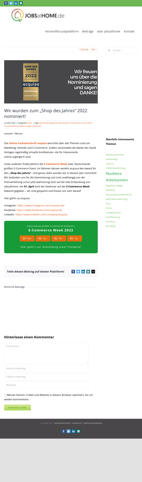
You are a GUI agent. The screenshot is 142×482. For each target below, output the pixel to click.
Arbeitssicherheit (115, 154)
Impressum (77, 423)
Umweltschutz (113, 212)
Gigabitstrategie (114, 185)
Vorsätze (110, 221)
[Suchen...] (122, 50)
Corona (110, 163)
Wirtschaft (37, 126)
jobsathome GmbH (62, 423)
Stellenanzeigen (25, 126)
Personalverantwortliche (119, 194)
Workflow (111, 226)
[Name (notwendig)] (46, 368)
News (30, 123)
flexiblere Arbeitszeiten (71, 123)
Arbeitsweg (111, 159)
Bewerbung (44, 123)
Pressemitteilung (11, 126)
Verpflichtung (113, 217)
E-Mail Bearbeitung (115, 168)
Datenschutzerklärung (92, 423)
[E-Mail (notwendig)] (46, 377)
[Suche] (109, 50)
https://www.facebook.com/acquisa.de (39, 210)
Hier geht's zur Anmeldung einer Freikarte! (51, 247)
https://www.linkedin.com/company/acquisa (41, 214)
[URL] (46, 385)
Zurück (84, 49)
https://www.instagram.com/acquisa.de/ (41, 205)
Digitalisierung (55, 123)
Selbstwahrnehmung (117, 199)
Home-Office (87, 123)
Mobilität (110, 190)
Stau (108, 203)
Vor (93, 49)
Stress (109, 208)
